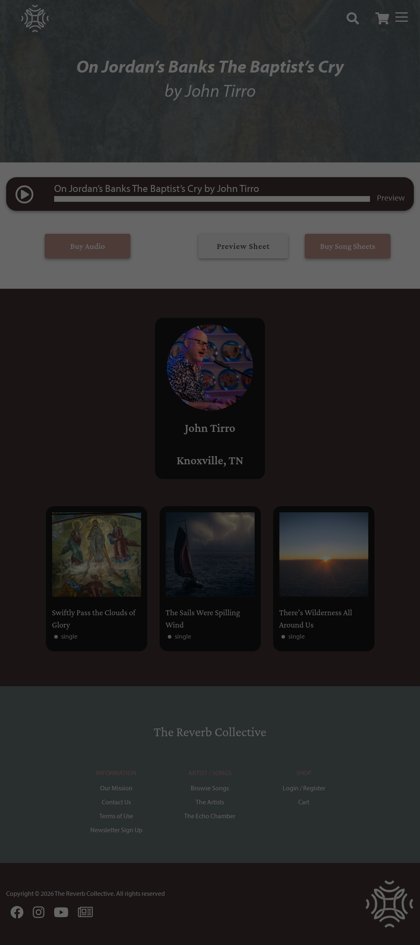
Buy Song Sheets (347, 246)
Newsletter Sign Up (116, 830)
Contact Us (116, 802)
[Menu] (401, 17)
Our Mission (116, 788)
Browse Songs (210, 788)
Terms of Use (116, 816)
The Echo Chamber (209, 816)
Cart (303, 802)
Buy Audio (87, 246)
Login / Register (304, 788)
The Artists (210, 802)
